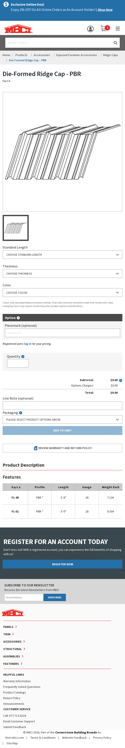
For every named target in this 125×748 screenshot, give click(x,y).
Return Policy (11, 698)
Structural (12, 649)
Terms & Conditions (43, 738)
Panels (8, 627)
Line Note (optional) (18, 398)
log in (28, 344)
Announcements (13, 704)
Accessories (42, 55)
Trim (6, 634)
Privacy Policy (102, 738)
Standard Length (15, 247)
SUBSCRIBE (55, 597)
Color (7, 285)
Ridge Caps (110, 55)
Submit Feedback (14, 727)
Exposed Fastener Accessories (76, 55)
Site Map (12, 743)
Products (21, 55)
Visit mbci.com (14, 738)
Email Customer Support (19, 721)
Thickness (10, 266)
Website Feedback (74, 738)
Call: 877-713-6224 (14, 716)
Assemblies (11, 656)
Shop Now (105, 9)
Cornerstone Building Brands (76, 732)
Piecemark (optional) (21, 325)
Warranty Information (17, 681)
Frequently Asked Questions (21, 687)
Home (6, 55)
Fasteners (11, 664)
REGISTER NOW (62, 564)
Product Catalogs (14, 692)
